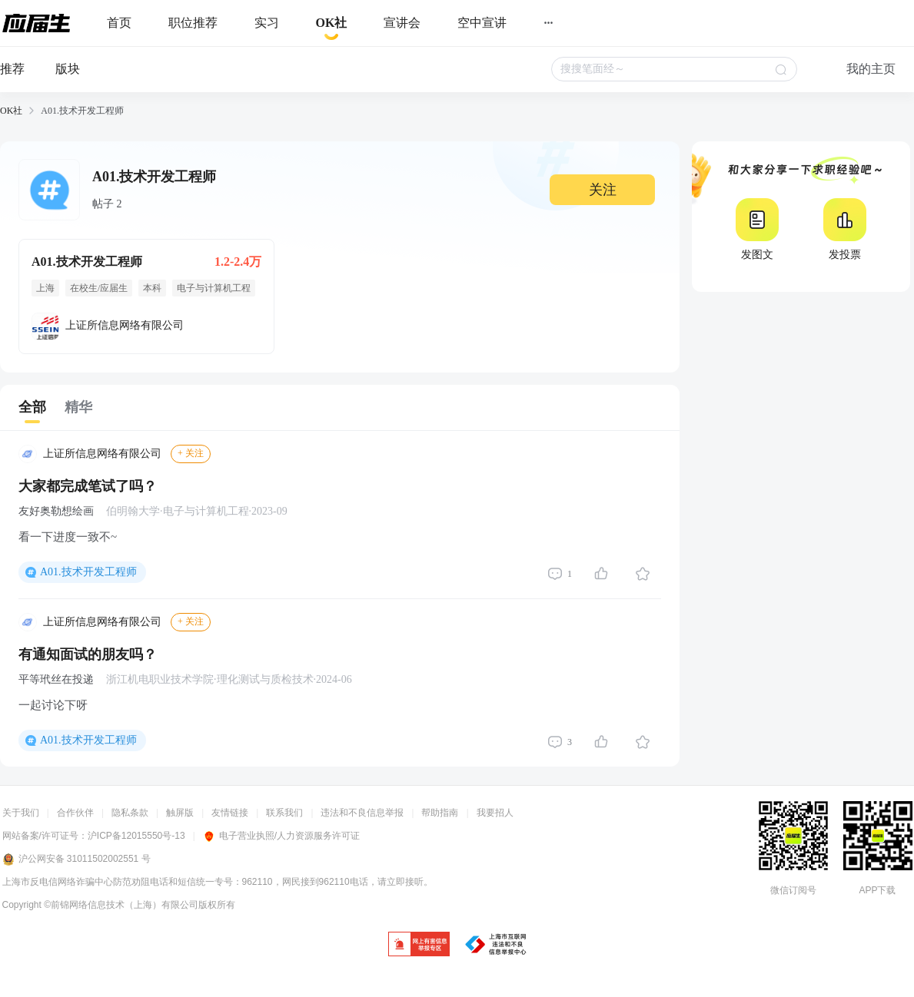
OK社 (11, 110)
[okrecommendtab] (331, 23)
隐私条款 (129, 812)
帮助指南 (439, 812)
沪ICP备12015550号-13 (136, 835)
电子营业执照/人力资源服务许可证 (281, 835)
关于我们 (20, 812)
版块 (67, 68)
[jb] (419, 945)
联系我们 (284, 812)
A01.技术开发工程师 (88, 572)
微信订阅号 (793, 890)
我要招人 (495, 812)
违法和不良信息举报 (362, 812)
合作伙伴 (75, 812)
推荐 (12, 68)
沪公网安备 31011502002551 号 (76, 859)
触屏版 (180, 812)
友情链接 (229, 812)
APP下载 (877, 890)
